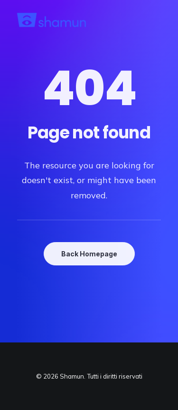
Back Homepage (89, 254)
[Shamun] (51, 20)
